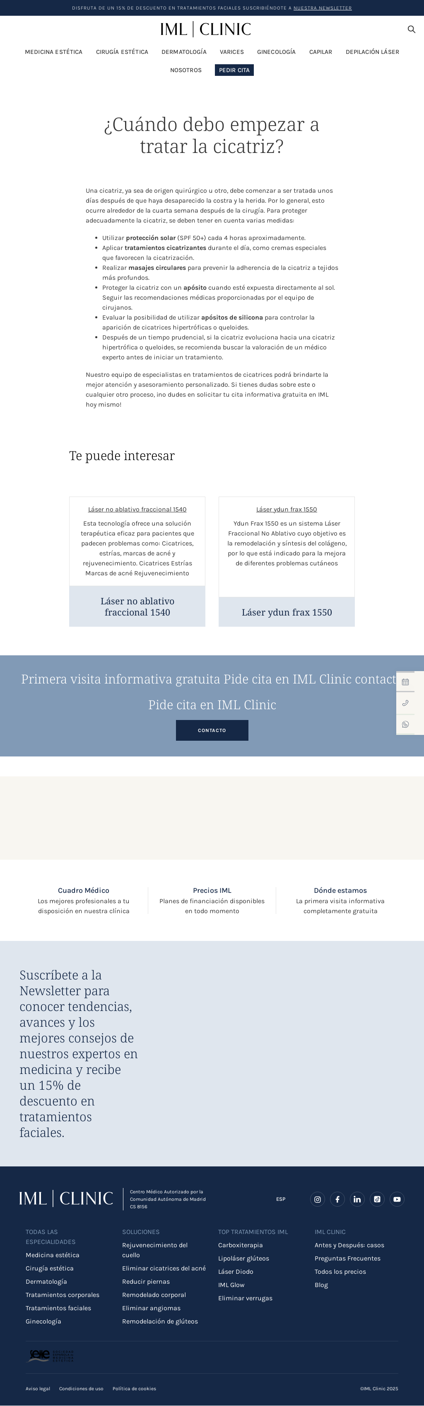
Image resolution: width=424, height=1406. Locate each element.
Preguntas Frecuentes (348, 1259)
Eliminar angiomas (151, 1309)
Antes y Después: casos (349, 1246)
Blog (321, 1286)
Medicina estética (53, 1256)
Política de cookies (134, 1389)
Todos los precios (340, 1272)
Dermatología (46, 1282)
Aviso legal (38, 1389)
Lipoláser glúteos (243, 1259)
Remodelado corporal (154, 1295)
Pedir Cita (234, 71)
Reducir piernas (146, 1282)
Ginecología (43, 1322)
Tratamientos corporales (62, 1295)
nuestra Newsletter (323, 8)
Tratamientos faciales (58, 1309)
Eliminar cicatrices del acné (164, 1269)
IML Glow (231, 1286)
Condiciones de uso (81, 1389)
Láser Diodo (235, 1272)
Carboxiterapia (240, 1246)
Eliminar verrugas (245, 1299)
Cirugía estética (50, 1269)
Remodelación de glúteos (160, 1322)
